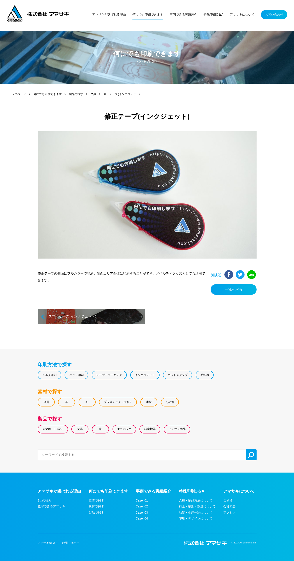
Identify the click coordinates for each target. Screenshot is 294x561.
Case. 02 (142, 506)
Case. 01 (142, 500)
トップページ (17, 94)
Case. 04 (142, 518)
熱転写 (204, 375)
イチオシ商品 (176, 429)
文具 (80, 429)
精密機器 (150, 429)
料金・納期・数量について (197, 506)
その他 (169, 402)
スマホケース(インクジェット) (91, 316)
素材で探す (50, 391)
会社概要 (229, 506)
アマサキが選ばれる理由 (59, 491)
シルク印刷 (49, 375)
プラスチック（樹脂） (118, 402)
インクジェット (145, 375)
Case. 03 (142, 512)
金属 (46, 402)
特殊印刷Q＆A (191, 491)
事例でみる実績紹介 (153, 491)
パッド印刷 (76, 375)
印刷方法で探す (55, 364)
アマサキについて (239, 491)
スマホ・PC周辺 (52, 429)
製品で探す (50, 418)
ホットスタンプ (178, 375)
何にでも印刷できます (47, 94)
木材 (149, 402)
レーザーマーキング (109, 375)
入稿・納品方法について (196, 500)
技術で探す (96, 500)
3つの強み (45, 500)
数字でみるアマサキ (51, 506)
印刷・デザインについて (196, 518)
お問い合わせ (70, 543)
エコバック (124, 429)
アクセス (229, 512)
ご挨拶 (227, 500)
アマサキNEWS (48, 543)
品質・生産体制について (196, 512)
